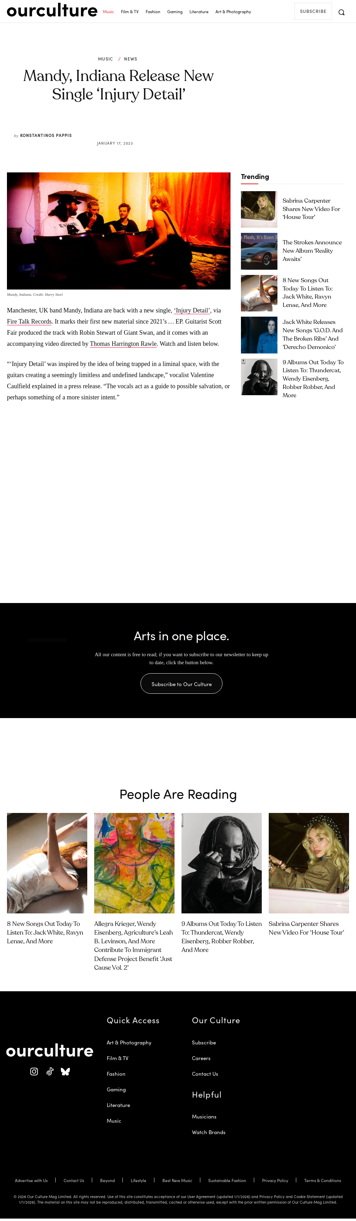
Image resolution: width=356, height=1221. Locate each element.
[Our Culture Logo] (52, 10)
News (130, 59)
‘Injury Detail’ (192, 310)
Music (105, 59)
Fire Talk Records (29, 321)
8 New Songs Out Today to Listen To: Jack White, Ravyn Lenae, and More (313, 293)
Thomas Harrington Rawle (123, 343)
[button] (341, 12)
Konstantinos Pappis (46, 135)
